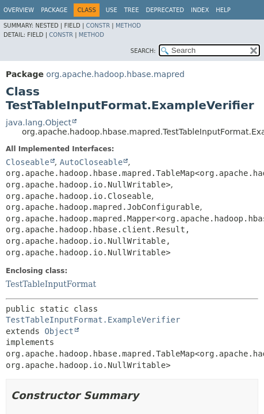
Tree (131, 10)
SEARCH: (143, 51)
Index (200, 10)
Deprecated (165, 10)
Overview (18, 10)
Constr (98, 25)
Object (59, 331)
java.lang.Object (38, 122)
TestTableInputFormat (51, 284)
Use (111, 10)
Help (223, 10)
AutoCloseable (91, 162)
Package (54, 10)
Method (128, 25)
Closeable (27, 162)
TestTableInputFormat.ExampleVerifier (93, 319)
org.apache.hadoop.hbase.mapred (115, 74)
